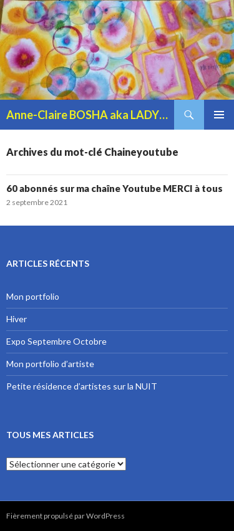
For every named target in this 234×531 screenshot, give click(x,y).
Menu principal (219, 115)
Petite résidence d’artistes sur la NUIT (81, 386)
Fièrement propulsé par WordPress (65, 515)
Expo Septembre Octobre (56, 341)
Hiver (16, 318)
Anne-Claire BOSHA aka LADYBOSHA (90, 115)
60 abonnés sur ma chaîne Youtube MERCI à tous (114, 188)
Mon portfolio (32, 296)
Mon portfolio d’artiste (50, 363)
